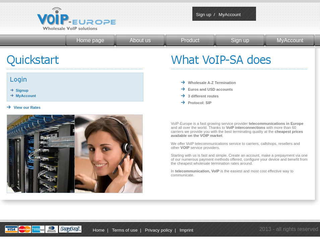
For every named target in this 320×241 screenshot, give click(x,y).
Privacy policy (158, 230)
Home (99, 230)
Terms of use (124, 230)
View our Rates (27, 107)
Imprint (186, 230)
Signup (22, 90)
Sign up (203, 14)
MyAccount (229, 14)
